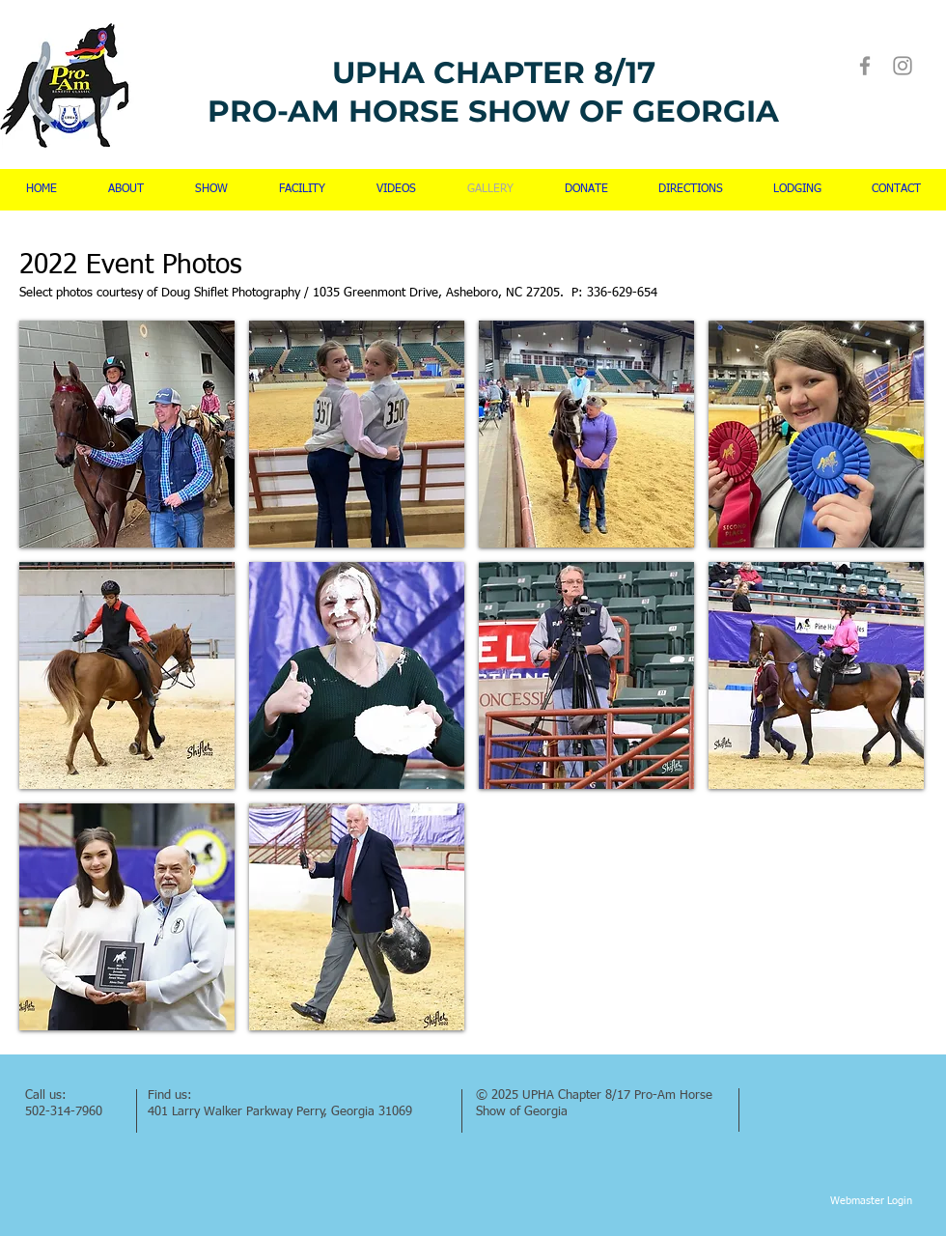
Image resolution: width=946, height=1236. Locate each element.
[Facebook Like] (790, 1093)
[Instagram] (902, 65)
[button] (127, 434)
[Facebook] (864, 65)
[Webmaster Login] (871, 1201)
